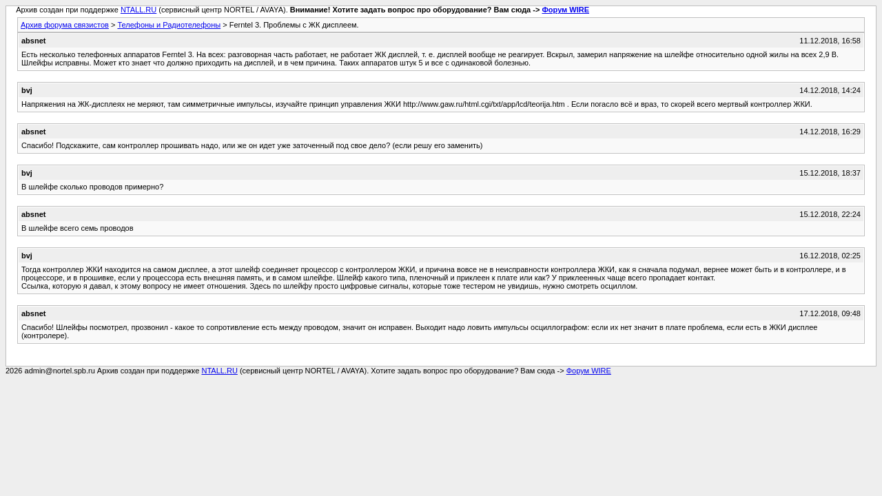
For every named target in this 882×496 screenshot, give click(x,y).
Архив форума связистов (65, 25)
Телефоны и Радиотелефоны (168, 25)
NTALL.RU (138, 10)
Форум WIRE (565, 10)
